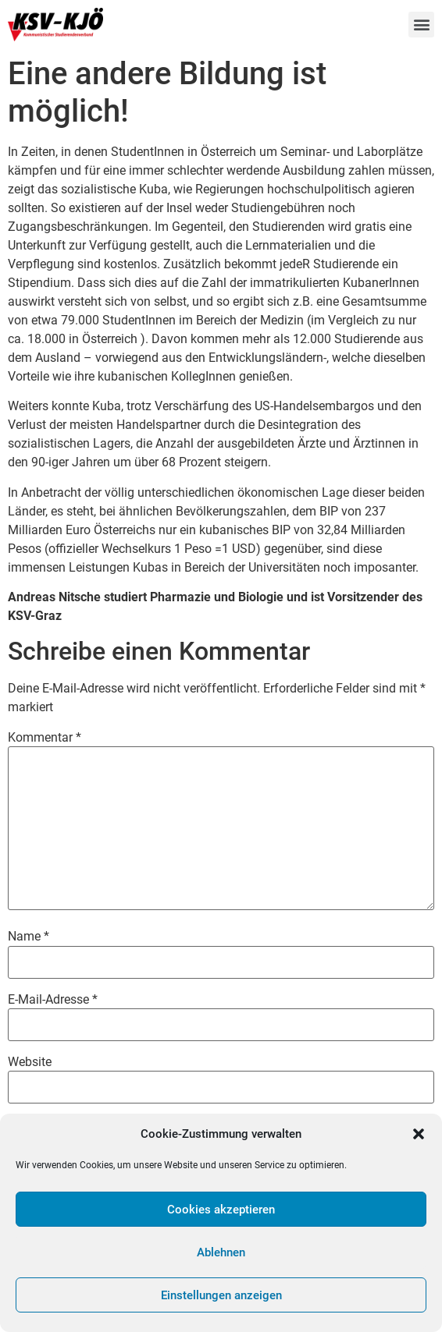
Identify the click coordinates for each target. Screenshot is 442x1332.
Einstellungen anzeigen (221, 1295)
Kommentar (44, 738)
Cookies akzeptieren (221, 1210)
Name (28, 936)
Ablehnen (221, 1252)
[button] (418, 1134)
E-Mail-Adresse (53, 1000)
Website (30, 1062)
